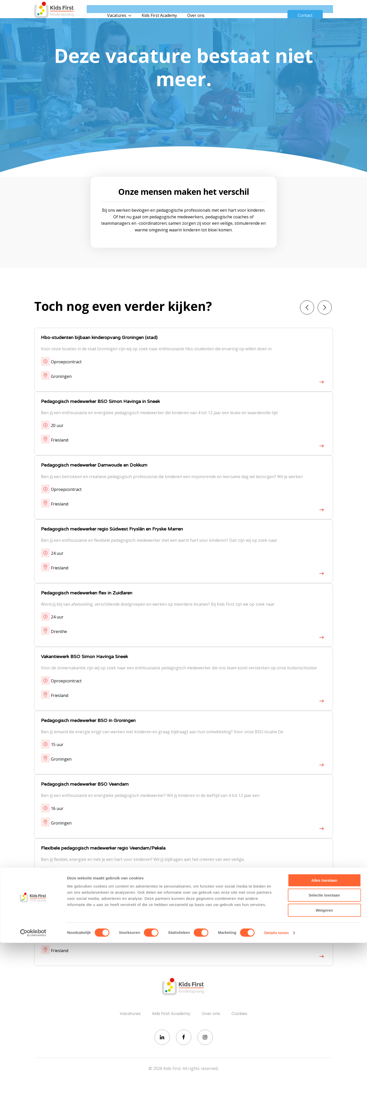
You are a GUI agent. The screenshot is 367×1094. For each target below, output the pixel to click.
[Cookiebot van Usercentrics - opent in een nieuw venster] (33, 1084)
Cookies (239, 1016)
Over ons (215, 10)
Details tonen (276, 1084)
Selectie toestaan (324, 1046)
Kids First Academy (178, 10)
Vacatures (136, 10)
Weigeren (324, 1061)
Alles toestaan (324, 1031)
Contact (305, 10)
